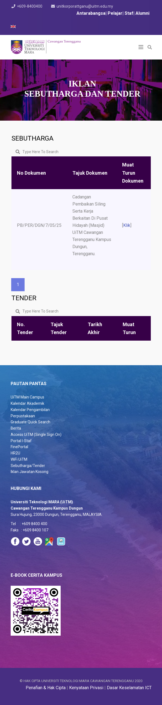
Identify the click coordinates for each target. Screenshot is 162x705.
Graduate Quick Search (30, 422)
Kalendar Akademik (27, 403)
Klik (126, 225)
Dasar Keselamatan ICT (129, 687)
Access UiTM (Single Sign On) (36, 434)
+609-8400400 (29, 6)
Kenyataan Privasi (86, 687)
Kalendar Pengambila (29, 409)
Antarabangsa (90, 13)
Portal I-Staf (21, 441)
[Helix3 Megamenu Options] (141, 47)
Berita (16, 428)
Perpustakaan (23, 416)
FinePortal (19, 447)
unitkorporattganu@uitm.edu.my (85, 6)
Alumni (142, 13)
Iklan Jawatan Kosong (29, 471)
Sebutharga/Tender (28, 465)
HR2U (15, 453)
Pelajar (115, 13)
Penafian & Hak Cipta (46, 687)
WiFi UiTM (19, 459)
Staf (129, 13)
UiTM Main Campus (27, 397)
